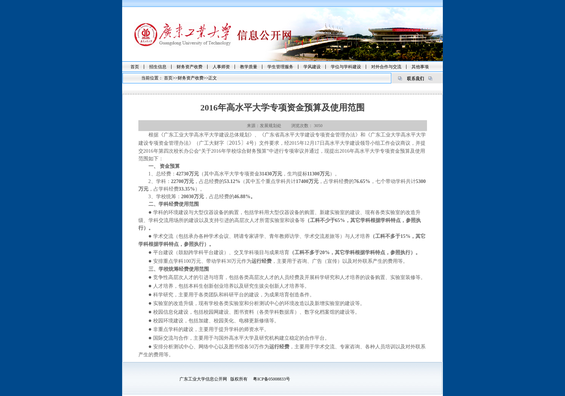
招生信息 (157, 66)
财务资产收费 (190, 66)
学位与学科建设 (346, 66)
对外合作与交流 (386, 66)
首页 (134, 66)
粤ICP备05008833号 (271, 379)
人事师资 (221, 66)
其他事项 (420, 66)
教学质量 (248, 66)
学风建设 (312, 66)
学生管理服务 (280, 66)
